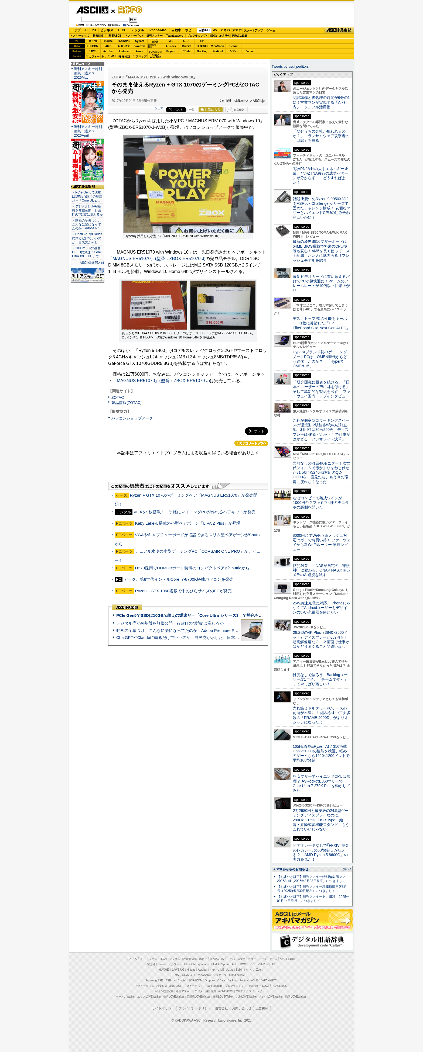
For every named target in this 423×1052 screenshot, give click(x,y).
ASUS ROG (124, 46)
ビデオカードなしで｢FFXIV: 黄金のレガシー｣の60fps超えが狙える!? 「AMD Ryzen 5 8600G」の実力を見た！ (321, 852)
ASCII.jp (92, 9)
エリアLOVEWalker (149, 996)
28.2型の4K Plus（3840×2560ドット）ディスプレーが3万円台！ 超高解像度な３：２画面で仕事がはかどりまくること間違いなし (321, 639)
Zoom (249, 51)
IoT (94, 30)
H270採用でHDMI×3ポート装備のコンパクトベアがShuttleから (192, 568)
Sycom (139, 41)
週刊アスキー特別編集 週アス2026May (88, 73)
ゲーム (271, 30)
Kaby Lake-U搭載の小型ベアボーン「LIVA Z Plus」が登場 (188, 523)
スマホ (237, 30)
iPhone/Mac (158, 30)
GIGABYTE (139, 46)
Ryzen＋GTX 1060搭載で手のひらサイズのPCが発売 (183, 591)
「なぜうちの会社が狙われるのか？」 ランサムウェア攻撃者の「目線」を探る (321, 136)
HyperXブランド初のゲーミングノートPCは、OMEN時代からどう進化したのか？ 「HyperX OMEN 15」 (320, 359)
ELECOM (92, 46)
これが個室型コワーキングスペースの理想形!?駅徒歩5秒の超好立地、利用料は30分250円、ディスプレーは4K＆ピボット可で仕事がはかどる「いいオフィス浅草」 (321, 429)
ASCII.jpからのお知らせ (290, 869)
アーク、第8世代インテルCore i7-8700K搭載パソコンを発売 (178, 579)
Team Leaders (213, 985)
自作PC (128, 10)
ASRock (171, 46)
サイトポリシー (163, 1008)
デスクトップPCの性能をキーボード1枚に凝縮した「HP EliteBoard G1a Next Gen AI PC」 (321, 323)
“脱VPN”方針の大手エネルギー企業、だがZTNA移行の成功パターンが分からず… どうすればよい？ (320, 176)
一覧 (192, 109)
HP (202, 41)
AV (215, 30)
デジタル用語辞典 (205, 991)
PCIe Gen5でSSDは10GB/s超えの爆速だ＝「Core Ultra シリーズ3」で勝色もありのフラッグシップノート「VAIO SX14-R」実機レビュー (242, 615)
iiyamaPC (123, 41)
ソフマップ (139, 56)
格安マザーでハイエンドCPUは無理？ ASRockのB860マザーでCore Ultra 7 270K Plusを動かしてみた (321, 783)
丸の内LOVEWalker (271, 996)
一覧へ (344, 869)
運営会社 (221, 1008)
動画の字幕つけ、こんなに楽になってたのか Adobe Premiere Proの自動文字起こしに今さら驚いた (207, 630)
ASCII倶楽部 (339, 30)
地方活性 (224, 35)
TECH (122, 30)
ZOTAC (117, 397)
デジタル (137, 30)
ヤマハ (234, 51)
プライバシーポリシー (195, 1008)
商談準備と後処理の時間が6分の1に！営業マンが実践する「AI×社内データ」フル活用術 (321, 102)
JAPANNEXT (124, 56)
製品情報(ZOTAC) (126, 402)
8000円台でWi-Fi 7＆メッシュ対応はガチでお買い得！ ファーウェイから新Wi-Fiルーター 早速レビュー (321, 542)
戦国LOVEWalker (295, 996)
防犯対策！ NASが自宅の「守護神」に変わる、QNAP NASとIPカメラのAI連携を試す (321, 570)
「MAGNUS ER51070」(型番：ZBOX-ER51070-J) (157, 258)
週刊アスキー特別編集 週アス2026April (88, 131)
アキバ (225, 30)
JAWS (92, 51)
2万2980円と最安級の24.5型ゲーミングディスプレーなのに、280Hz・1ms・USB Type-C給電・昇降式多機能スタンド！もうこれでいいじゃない (321, 819)
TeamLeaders (174, 35)
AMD (108, 46)
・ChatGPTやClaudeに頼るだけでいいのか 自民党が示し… (87, 238)
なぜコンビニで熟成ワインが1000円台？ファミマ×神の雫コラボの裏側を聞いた (321, 503)
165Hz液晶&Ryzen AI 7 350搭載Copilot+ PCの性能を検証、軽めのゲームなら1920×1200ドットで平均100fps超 (321, 753)
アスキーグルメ (134, 35)
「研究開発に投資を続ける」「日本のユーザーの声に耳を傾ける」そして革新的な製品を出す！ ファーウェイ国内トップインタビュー (321, 389)
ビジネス (106, 30)
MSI (171, 41)
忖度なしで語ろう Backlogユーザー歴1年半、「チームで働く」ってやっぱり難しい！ (320, 679)
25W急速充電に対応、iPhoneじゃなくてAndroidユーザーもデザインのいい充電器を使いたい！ (321, 608)
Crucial (186, 46)
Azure (140, 51)
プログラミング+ (197, 35)
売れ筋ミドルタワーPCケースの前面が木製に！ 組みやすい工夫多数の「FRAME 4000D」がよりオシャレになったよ (321, 715)
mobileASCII (226, 991)
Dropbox (171, 51)
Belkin (233, 46)
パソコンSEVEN (155, 41)
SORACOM (196, 980)
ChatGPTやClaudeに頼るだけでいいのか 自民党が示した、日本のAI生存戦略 (187, 637)
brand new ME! (238, 975)
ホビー (190, 30)
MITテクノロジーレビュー (251, 991)
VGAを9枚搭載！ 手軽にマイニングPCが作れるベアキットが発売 (194, 512)
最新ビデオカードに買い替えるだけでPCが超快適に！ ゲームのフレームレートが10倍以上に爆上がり (321, 283)
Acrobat (108, 51)
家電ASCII (114, 35)
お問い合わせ (241, 1008)
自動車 (176, 30)
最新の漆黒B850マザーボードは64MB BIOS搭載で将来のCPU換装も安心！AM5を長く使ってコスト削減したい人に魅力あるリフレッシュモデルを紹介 (321, 250)
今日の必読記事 (164, 991)
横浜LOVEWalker (173, 996)
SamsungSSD (152, 46)
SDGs (213, 35)
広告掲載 (261, 1008)
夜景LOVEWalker (223, 996)
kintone (124, 51)
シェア (158, 108)
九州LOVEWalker (246, 996)
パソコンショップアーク (132, 418)
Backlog (202, 51)
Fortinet (218, 51)
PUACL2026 (240, 35)
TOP (129, 958)
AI (86, 30)
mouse (108, 41)
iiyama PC (204, 964)
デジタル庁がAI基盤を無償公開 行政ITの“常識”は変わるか (170, 623)
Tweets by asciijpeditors (290, 66)
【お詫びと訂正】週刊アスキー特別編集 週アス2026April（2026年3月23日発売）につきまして (311, 879)
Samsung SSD (154, 980)
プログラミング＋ (236, 985)
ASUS (186, 41)
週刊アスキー (154, 35)
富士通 (93, 41)
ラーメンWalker (125, 996)
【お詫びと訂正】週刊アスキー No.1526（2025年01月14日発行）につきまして (313, 899)
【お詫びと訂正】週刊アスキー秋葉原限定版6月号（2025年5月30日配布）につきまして (312, 889)
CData (186, 51)
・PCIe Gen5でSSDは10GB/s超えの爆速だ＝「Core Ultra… (87, 196)
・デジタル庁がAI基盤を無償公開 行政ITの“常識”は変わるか (87, 210)
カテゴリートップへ (251, 443)
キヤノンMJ (108, 56)
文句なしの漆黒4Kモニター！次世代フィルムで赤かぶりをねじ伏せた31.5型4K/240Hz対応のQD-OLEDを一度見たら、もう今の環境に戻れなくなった (321, 472)
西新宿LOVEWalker (198, 996)
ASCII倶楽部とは (92, 263)
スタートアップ (253, 30)
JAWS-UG (178, 969)
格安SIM (98, 35)
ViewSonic (218, 46)
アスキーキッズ (79, 35)
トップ (75, 30)
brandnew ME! (155, 56)
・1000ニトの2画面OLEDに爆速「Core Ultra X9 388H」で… (87, 252)
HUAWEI (202, 46)
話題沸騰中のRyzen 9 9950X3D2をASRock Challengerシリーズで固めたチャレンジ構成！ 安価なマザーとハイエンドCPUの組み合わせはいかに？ (321, 208)
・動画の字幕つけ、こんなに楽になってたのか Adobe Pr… (87, 224)
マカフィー (93, 56)
